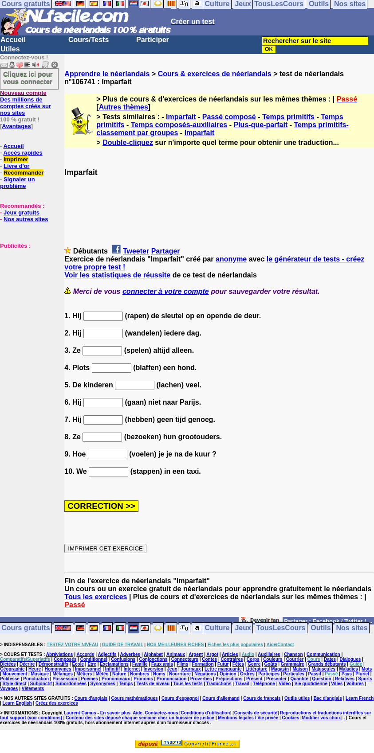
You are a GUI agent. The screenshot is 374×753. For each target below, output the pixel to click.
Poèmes (89, 678)
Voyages (9, 688)
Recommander (23, 172)
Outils (321, 628)
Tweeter (136, 251)
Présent (254, 678)
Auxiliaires (269, 654)
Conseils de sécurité (255, 712)
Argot (212, 654)
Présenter (276, 678)
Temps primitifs (288, 117)
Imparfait (181, 117)
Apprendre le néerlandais (107, 74)
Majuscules (323, 669)
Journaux (191, 669)
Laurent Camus (80, 712)
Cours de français (261, 698)
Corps (253, 659)
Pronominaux (116, 678)
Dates (330, 659)
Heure (34, 669)
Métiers (84, 673)
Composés (65, 659)
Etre (91, 664)
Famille (139, 664)
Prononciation (171, 678)
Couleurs (272, 659)
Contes (209, 659)
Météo (102, 673)
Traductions (219, 683)
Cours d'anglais (91, 698)
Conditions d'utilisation (205, 712)
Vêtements (33, 688)
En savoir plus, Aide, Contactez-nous (139, 712)
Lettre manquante (223, 669)
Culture (217, 628)
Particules (293, 673)
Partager (165, 251)
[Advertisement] (26, 293)
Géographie (12, 669)
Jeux (243, 628)
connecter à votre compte (165, 291)
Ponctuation (36, 678)
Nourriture (180, 673)
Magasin (280, 669)
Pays (347, 673)
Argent (196, 654)
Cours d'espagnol (180, 698)
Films (182, 664)
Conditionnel (93, 659)
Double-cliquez (127, 142)
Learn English (17, 703)
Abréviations (59, 654)
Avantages (16, 126)
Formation (203, 664)
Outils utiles (297, 698)
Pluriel (362, 673)
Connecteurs (184, 659)
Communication (323, 654)
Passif (314, 673)
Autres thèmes (123, 107)
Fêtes (238, 664)
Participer (152, 39)
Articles (230, 654)
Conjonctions (153, 659)
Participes (269, 673)
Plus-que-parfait (260, 125)
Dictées (8, 664)
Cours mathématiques (134, 698)
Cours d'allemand (221, 698)
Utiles (10, 49)
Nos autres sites (26, 219)
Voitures (355, 683)
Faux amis (162, 664)
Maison (299, 669)
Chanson (293, 654)
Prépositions (229, 678)
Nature (119, 673)
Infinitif (112, 669)
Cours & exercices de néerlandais (215, 74)
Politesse (10, 678)
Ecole (78, 664)
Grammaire (292, 664)
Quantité (299, 678)
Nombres (139, 673)
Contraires (231, 659)
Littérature (256, 669)
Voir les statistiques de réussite (117, 275)
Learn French (360, 698)
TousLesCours (281, 628)
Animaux (175, 654)
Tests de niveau (153, 683)
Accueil (13, 39)
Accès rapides (22, 152)
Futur (223, 664)
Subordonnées (71, 683)
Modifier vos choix (321, 717)
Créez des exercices (56, 703)
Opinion (228, 673)
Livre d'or (17, 166)
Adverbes (130, 654)
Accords (85, 654)
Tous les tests (188, 683)
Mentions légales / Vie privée (248, 717)
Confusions (123, 659)
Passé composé (229, 117)
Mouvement (15, 673)
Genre (254, 664)
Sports (365, 678)
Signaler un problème (17, 182)
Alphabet (153, 654)
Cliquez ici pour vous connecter (28, 77)
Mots (367, 669)
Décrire (27, 664)
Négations (205, 673)
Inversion (153, 669)
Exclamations (114, 664)
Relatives (344, 678)
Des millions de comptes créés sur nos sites (25, 103)
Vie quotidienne (311, 683)
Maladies (348, 669)
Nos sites (352, 628)
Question (321, 678)
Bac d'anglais (328, 698)
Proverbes (201, 678)
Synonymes (102, 683)
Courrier (294, 659)
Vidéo (285, 683)
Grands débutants (327, 664)
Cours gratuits (25, 628)
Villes (337, 683)
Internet (132, 669)
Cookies (290, 717)
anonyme (231, 259)
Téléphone (264, 683)
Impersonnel (88, 669)
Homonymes (58, 669)
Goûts (270, 664)
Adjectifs (107, 654)
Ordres (247, 673)
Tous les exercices (95, 597)
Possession (64, 678)
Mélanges (62, 673)
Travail (242, 683)
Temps (126, 683)
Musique (40, 673)
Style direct (15, 683)
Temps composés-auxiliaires (179, 125)
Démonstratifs (53, 664)
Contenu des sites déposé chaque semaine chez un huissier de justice (140, 717)
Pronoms (143, 678)
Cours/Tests (88, 39)
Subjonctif (41, 683)
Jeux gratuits (21, 212)
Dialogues (350, 659)
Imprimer (16, 159)
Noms (159, 673)
